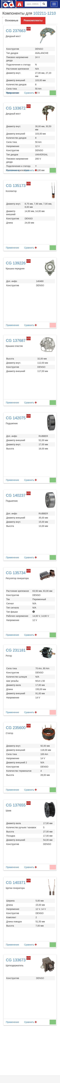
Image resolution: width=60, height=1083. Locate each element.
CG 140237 (16, 495)
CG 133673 (16, 960)
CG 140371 (16, 882)
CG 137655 (16, 805)
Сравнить (30, 93)
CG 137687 (16, 340)
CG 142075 (16, 418)
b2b (28, 28)
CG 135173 (16, 185)
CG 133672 (16, 108)
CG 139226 (16, 263)
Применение (12, 93)
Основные (11, 20)
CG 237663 (16, 31)
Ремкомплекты (33, 20)
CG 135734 (16, 573)
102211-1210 (44, 13)
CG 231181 (16, 650)
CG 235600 (16, 727)
